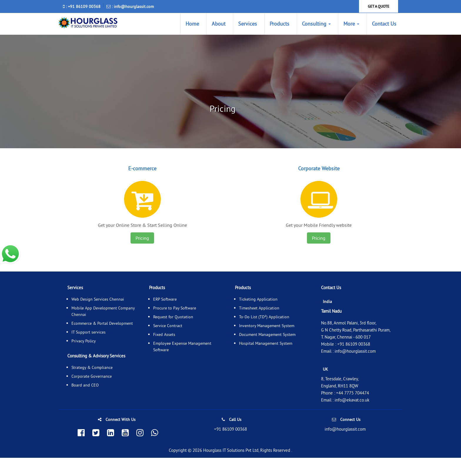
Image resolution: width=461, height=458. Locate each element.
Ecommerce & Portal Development (102, 323)
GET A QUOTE (378, 6)
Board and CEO (85, 385)
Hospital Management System (265, 343)
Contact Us (384, 23)
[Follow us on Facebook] (81, 433)
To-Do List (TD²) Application (264, 317)
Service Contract (167, 326)
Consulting (316, 23)
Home (192, 23)
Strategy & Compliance (92, 367)
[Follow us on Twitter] (95, 433)
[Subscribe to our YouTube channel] (125, 433)
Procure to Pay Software (174, 308)
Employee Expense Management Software (182, 347)
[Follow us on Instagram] (139, 433)
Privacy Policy (83, 341)
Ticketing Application (258, 299)
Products (279, 23)
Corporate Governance (91, 376)
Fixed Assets (164, 334)
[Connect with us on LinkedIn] (110, 433)
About (219, 23)
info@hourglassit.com (355, 351)
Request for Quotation (173, 317)
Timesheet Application (259, 308)
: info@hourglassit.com (130, 6)
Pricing (142, 238)
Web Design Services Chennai (97, 299)
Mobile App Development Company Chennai (103, 311)
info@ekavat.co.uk (352, 400)
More (351, 23)
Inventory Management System (266, 326)
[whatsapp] (10, 254)
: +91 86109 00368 (82, 6)
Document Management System (267, 334)
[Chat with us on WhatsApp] (154, 433)
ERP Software (165, 299)
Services (247, 23)
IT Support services (88, 332)
